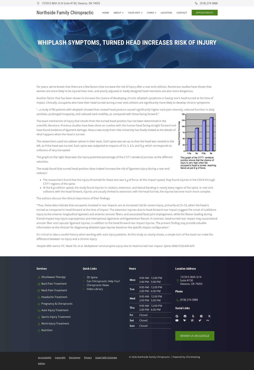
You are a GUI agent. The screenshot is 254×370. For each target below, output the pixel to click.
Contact (182, 12)
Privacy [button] (88, 357)
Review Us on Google (194, 336)
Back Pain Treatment (54, 283)
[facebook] (187, 317)
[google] (179, 317)
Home (105, 12)
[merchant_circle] (210, 321)
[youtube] (179, 321)
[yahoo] (202, 321)
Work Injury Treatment (55, 323)
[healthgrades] (187, 321)
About (117, 12)
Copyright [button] (60, 357)
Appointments (204, 12)
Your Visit (134, 12)
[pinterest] (204, 317)
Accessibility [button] (44, 357)
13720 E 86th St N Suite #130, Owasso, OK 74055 (68, 3)
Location (166, 12)
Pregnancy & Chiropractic (57, 303)
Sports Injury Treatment (56, 317)
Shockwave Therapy (53, 277)
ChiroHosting (193, 356)
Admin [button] (41, 363)
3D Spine (92, 277)
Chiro (150, 12)
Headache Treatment (54, 297)
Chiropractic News (98, 285)
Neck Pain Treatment (54, 290)
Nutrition (47, 330)
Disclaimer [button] (75, 357)
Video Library (95, 289)
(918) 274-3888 (206, 3)
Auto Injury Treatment (54, 310)
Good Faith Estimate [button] (106, 357)
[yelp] (196, 317)
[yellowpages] (194, 321)
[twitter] (212, 317)
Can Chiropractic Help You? (103, 281)
